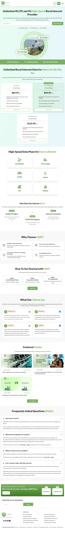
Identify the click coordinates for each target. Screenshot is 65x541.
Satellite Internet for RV (49, 506)
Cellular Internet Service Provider (30, 506)
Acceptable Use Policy (43, 512)
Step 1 (11, 196)
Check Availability (57, 23)
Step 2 (32, 202)
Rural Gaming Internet (49, 500)
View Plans (6, 478)
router (55, 407)
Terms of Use (15, 512)
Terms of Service (53, 512)
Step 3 (53, 196)
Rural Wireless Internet (28, 508)
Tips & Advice (27, 355)
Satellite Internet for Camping (30, 504)
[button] (32, 274)
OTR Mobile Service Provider (50, 504)
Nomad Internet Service (49, 502)
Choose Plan (16, 109)
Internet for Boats (27, 502)
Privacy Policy (23, 512)
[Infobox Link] (13, 161)
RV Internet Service (27, 500)
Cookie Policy (29, 512)
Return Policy (60, 512)
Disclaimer (36, 512)
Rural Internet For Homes (50, 508)
